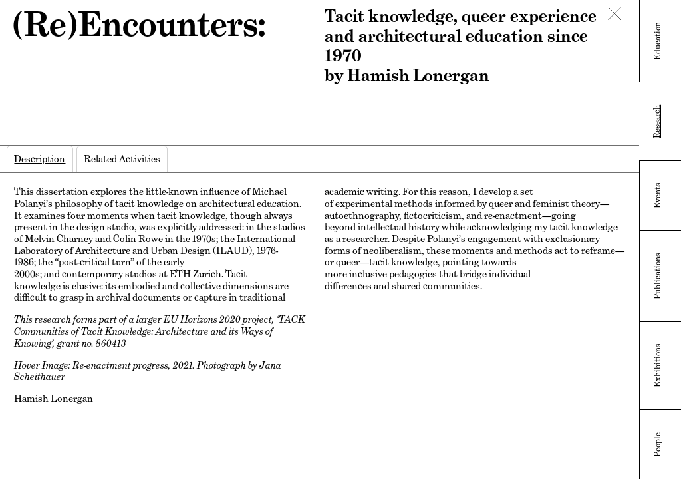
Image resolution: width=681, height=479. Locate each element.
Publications (657, 276)
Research (657, 121)
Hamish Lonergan (53, 398)
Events (657, 195)
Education (657, 41)
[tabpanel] (319, 300)
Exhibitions (657, 365)
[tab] (39, 159)
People (657, 444)
